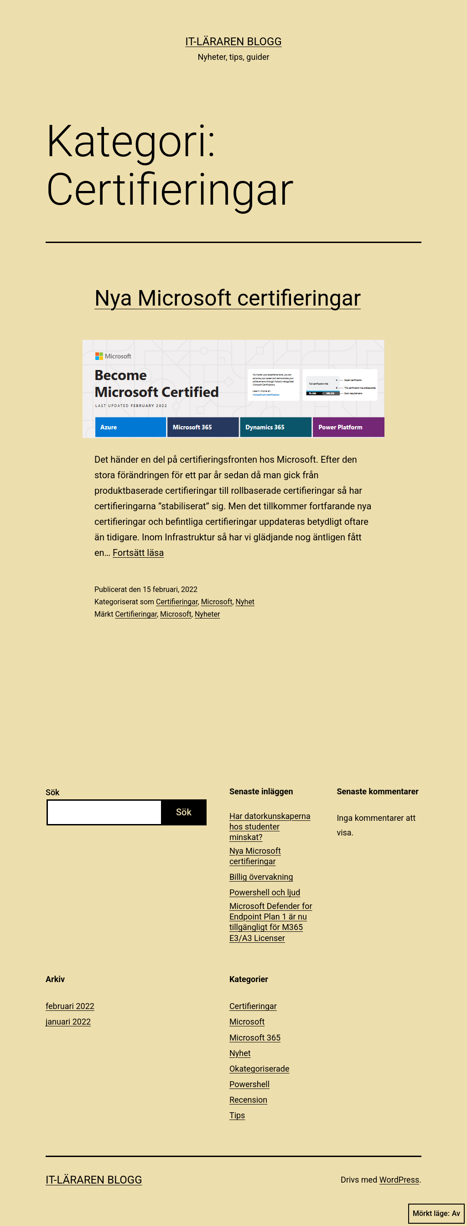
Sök (53, 792)
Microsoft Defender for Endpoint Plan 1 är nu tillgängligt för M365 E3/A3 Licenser (270, 922)
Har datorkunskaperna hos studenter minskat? (270, 826)
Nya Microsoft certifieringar (227, 298)
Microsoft (217, 601)
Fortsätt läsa (138, 552)
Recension (248, 1099)
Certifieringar (176, 601)
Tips (237, 1115)
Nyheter (207, 614)
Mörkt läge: (436, 1213)
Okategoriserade (259, 1068)
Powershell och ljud (264, 892)
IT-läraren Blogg (233, 41)
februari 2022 (70, 1006)
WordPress (399, 1179)
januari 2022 (68, 1021)
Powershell (249, 1084)
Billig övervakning (261, 877)
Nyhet (245, 601)
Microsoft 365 (254, 1037)
